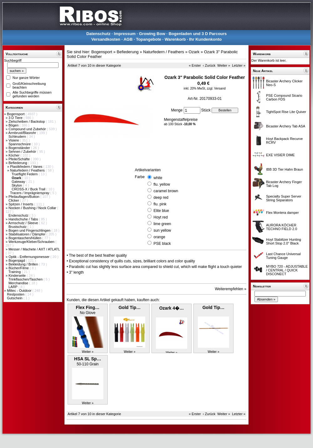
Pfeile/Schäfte (19, 159)
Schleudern (17, 136)
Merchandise (18, 283)
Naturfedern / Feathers (28, 170)
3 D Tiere (15, 118)
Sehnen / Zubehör (22, 151)
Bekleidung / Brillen (23, 264)
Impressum (125, 33)
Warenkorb (175, 39)
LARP (13, 287)
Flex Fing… (87, 307)
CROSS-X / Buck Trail (29, 189)
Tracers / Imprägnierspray (30, 193)
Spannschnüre (20, 144)
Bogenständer (19, 148)
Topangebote (148, 39)
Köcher (14, 155)
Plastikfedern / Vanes (26, 166)
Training (15, 272)
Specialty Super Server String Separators (283, 198)
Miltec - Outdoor (19, 290)
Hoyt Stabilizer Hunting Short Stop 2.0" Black (283, 241)
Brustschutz (18, 227)
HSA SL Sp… (87, 358)
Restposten (16, 294)
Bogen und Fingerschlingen (29, 230)
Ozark (194, 51)
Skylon (17, 185)
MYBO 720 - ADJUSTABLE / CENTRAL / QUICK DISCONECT (287, 270)
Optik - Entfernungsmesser (29, 257)
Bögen (13, 125)
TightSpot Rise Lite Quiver (286, 112)
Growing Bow (152, 33)
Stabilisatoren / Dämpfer (27, 234)
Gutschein (15, 298)
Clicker (14, 200)
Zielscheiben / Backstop (27, 121)
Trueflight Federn (25, 174)
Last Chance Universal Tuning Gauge (283, 256)
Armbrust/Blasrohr (22, 133)
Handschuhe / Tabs (23, 219)
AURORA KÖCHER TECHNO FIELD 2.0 (281, 227)
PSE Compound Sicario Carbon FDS (284, 97)
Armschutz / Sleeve (23, 223)
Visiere (14, 140)
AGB (128, 39)
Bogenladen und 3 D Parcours (198, 33)
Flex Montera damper (282, 212)
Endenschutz (18, 215)
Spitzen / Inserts (21, 204)
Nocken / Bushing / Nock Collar (32, 208)
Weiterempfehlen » (231, 289)
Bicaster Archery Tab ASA (285, 126)
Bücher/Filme (19, 268)
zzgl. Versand (216, 88)
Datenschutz (98, 33)
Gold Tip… (130, 307)
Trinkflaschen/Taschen (26, 279)
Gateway (19, 181)
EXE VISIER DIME (280, 155)
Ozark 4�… (171, 308)
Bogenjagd (17, 260)
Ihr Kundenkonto (205, 39)
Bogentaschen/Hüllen (25, 238)
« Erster (195, 65)
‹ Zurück (209, 65)
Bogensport (16, 114)
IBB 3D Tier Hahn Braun (284, 169)
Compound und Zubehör (27, 129)
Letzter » (238, 65)
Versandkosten (106, 39)
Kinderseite (17, 275)
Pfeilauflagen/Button (24, 196)
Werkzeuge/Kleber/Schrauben (31, 242)
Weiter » (223, 65)
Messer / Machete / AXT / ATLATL (34, 249)
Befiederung (18, 163)
